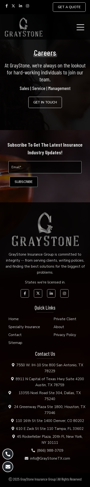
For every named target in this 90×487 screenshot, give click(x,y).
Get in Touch (45, 102)
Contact (15, 334)
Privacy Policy (65, 334)
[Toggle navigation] (81, 27)
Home (13, 319)
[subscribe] (24, 182)
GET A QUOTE (69, 7)
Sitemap (15, 342)
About (59, 327)
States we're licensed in (45, 282)
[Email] (45, 167)
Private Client (65, 319)
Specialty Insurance (24, 327)
